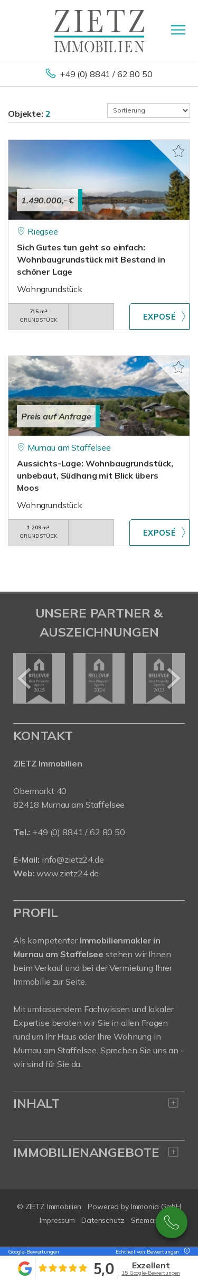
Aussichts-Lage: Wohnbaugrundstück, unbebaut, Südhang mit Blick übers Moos (95, 475)
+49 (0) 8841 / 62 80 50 (106, 74)
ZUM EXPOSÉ (159, 316)
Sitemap (144, 1220)
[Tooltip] (185, 1251)
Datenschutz (103, 1220)
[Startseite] (99, 30)
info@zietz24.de (73, 859)
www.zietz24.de (67, 873)
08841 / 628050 (171, 1222)
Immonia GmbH (156, 1206)
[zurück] (25, 678)
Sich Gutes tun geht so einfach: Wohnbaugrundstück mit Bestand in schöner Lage (91, 259)
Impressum (57, 1220)
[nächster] (173, 678)
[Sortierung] (149, 110)
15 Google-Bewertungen (150, 1272)
